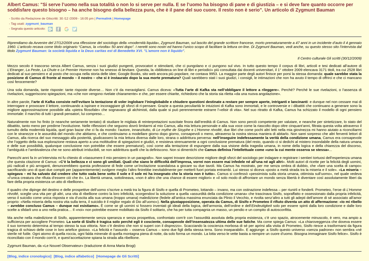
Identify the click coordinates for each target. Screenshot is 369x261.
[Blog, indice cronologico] (29, 256)
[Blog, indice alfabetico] (74, 256)
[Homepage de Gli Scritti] (117, 256)
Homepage (122, 18)
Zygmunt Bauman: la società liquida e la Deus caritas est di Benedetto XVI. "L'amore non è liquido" (100, 51)
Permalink (104, 18)
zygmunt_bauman (39, 23)
